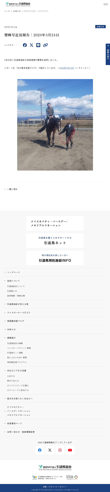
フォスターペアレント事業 (19, 348)
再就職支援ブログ (15, 320)
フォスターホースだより (19, 312)
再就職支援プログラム (17, 362)
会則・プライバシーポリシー (55, 486)
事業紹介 (11, 337)
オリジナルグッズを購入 (18, 385)
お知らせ (17, 11)
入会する (11, 376)
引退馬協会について (16, 286)
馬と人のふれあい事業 (17, 357)
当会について (13, 280)
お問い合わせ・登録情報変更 (21, 431)
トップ (7, 11)
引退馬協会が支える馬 (17, 304)
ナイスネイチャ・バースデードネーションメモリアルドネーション (19, 411)
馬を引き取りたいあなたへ (20, 398)
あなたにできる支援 (16, 370)
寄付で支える (13, 381)
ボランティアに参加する (18, 390)
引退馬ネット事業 (15, 353)
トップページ (13, 272)
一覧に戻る (12, 189)
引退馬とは (12, 291)
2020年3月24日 (67, 67)
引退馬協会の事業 (15, 343)
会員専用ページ (14, 423)
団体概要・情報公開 (16, 296)
